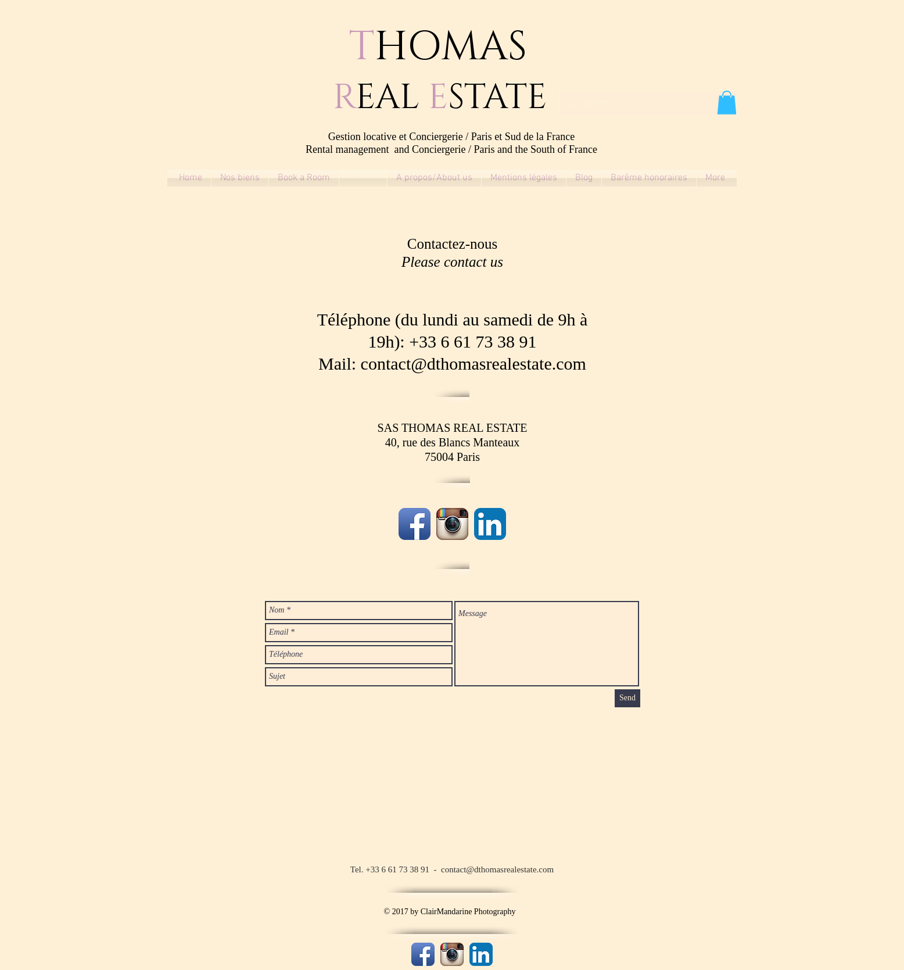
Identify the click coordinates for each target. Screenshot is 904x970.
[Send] (627, 698)
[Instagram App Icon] (452, 524)
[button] (727, 102)
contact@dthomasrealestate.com (473, 363)
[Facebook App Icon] (415, 524)
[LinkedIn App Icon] (490, 524)
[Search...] (647, 103)
